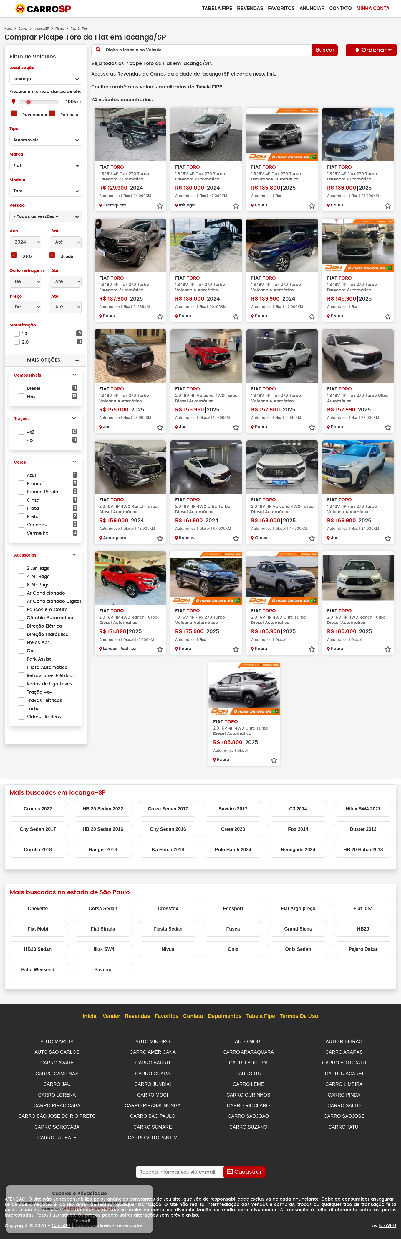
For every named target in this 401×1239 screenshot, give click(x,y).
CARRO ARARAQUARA (248, 1051)
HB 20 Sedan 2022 (103, 808)
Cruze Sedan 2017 (168, 808)
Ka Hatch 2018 (168, 848)
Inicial (90, 1016)
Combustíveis (27, 375)
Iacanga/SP (41, 28)
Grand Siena (298, 928)
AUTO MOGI (248, 1040)
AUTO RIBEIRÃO (344, 1040)
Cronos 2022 (38, 808)
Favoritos (281, 8)
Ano (14, 231)
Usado (67, 257)
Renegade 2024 (298, 848)
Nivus (168, 948)
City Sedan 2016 (168, 828)
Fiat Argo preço (298, 907)
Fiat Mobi (37, 928)
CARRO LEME (248, 1082)
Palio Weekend (37, 968)
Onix (233, 948)
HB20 (363, 928)
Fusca (233, 928)
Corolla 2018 (38, 848)
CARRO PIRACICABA (57, 1103)
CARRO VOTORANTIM (153, 1134)
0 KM (27, 257)
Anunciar (311, 8)
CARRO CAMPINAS (57, 1072)
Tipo (14, 129)
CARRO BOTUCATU (344, 1061)
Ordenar (371, 50)
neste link (259, 73)
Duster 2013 (363, 828)
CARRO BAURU (152, 1061)
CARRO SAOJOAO (248, 1113)
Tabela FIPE (206, 86)
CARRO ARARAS (344, 1051)
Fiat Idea (363, 907)
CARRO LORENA (57, 1092)
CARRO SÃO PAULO (152, 1113)
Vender (111, 1016)
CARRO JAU (56, 1082)
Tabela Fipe (217, 8)
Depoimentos (224, 1016)
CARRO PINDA (344, 1092)
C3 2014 (298, 808)
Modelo (17, 180)
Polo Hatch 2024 (233, 848)
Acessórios (25, 555)
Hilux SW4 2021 (363, 808)
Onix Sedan (298, 948)
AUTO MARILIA (57, 1040)
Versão (16, 205)
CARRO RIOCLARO (248, 1103)
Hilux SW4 (102, 948)
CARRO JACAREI (344, 1072)
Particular (70, 115)
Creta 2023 (233, 828)
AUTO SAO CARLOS (56, 1051)
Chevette (38, 907)
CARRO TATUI (344, 1124)
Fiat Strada (103, 928)
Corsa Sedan (103, 907)
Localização (21, 67)
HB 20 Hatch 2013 (363, 848)
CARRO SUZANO (248, 1124)
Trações (22, 418)
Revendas (250, 8)
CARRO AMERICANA (152, 1051)
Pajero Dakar (363, 948)
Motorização (22, 325)
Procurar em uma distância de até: (45, 91)
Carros (23, 28)
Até (54, 231)
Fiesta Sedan (168, 928)
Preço (16, 296)
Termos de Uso (299, 1016)
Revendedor (34, 115)
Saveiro (103, 968)
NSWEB (387, 1222)
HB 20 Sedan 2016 (103, 828)
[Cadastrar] (244, 1168)
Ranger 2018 (103, 848)
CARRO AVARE (57, 1061)
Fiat (73, 28)
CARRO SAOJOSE (344, 1113)
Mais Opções (43, 360)
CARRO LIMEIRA (343, 1082)
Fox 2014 (298, 828)
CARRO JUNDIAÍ (152, 1082)
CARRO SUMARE (152, 1124)
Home (8, 28)
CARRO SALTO (344, 1103)
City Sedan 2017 (38, 828)
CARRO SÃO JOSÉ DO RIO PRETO (57, 1113)
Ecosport (233, 907)
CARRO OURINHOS (248, 1092)
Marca (16, 154)
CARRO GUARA (152, 1072)
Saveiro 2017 (233, 808)
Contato (340, 8)
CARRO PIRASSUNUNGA (152, 1103)
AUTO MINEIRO (152, 1040)
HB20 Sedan (38, 948)
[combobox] (45, 79)
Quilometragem (27, 270)
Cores (20, 462)
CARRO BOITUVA (248, 1061)
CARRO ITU (248, 1072)
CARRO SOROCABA (56, 1124)
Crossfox (168, 907)
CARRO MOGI (152, 1092)
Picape (59, 28)
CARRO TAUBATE (57, 1134)
